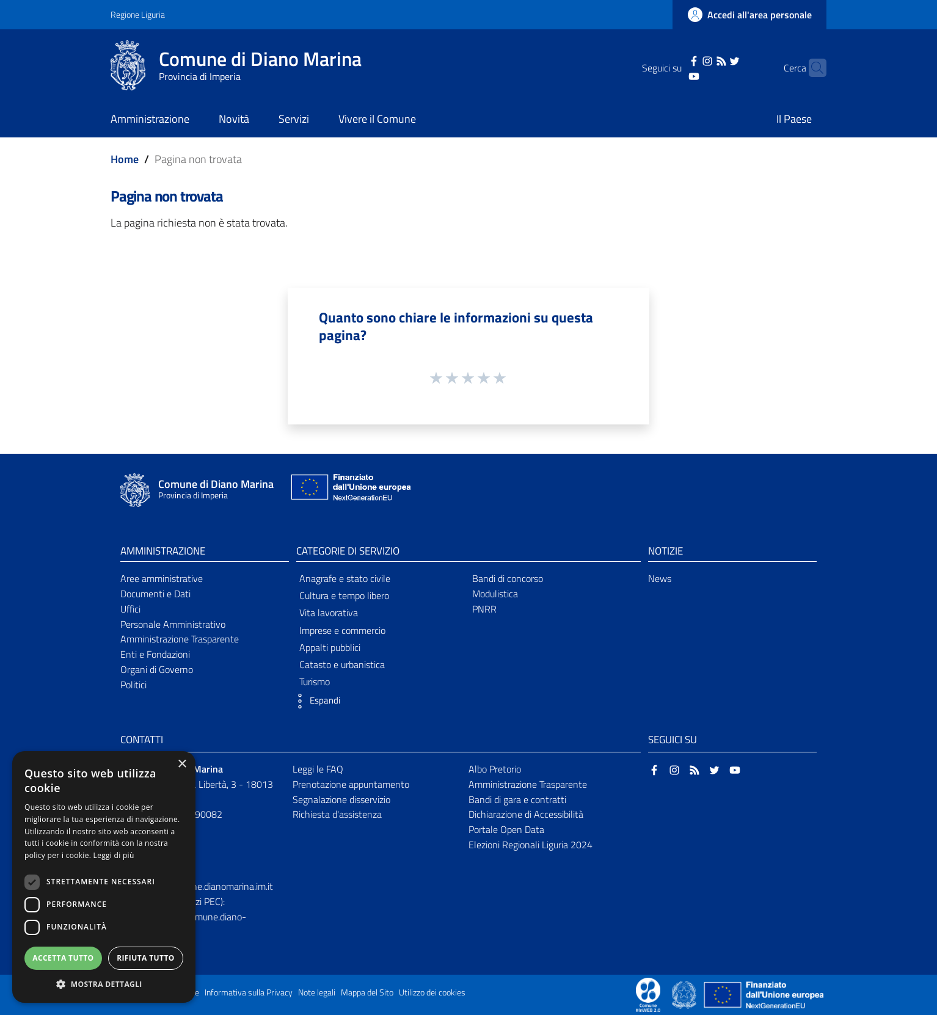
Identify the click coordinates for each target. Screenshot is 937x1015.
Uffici (130, 609)
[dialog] (103, 877)
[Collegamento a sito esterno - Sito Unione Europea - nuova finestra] (349, 490)
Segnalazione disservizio (341, 799)
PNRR (484, 609)
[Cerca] (811, 67)
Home (125, 159)
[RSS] (702, 60)
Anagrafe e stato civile (344, 578)
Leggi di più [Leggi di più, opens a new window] (113, 855)
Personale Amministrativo (172, 624)
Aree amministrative (161, 578)
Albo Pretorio (494, 769)
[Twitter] (716, 60)
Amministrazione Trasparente (179, 638)
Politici (133, 684)
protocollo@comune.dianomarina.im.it (196, 886)
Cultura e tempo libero (344, 595)
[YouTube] (675, 75)
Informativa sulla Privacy (249, 992)
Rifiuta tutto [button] (146, 958)
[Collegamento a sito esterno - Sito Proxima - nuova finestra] (648, 994)
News (659, 578)
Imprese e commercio (342, 630)
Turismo (314, 681)
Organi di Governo (156, 669)
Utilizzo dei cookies (432, 992)
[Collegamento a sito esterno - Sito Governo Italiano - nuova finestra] (685, 994)
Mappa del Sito (367, 992)
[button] (315, 701)
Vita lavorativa (328, 612)
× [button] (181, 764)
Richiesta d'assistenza (337, 814)
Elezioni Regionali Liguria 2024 (530, 844)
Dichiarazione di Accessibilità (525, 814)
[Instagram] (688, 60)
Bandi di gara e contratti (517, 799)
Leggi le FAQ (318, 769)
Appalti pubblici (329, 647)
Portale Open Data (506, 829)
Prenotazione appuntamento (351, 784)
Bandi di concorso (507, 578)
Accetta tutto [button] (62, 958)
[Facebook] (675, 60)
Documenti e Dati (155, 593)
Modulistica (495, 593)
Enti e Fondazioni (155, 654)
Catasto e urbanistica (342, 664)
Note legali (316, 992)
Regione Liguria (138, 14)
